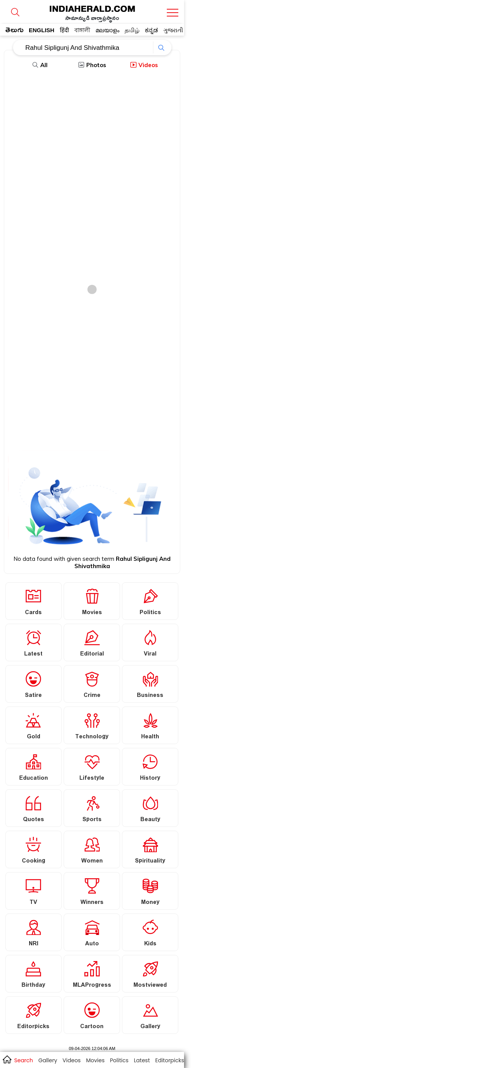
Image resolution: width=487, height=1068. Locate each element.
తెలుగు (14, 31)
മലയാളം (107, 30)
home (6, 1059)
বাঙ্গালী (82, 30)
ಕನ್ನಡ (151, 30)
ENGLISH (41, 30)
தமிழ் (132, 30)
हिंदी (64, 30)
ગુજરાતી (173, 30)
